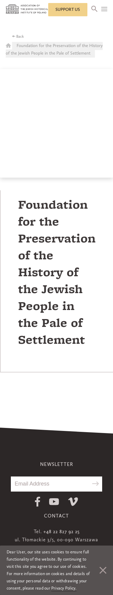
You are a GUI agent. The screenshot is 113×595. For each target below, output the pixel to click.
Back (20, 37)
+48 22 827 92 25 (61, 532)
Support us (67, 10)
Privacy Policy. (64, 588)
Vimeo (73, 502)
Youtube (54, 502)
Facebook (37, 502)
